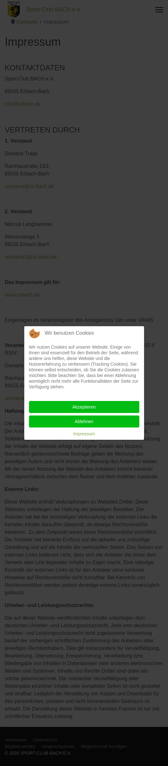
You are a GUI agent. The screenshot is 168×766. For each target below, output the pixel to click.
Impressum (84, 433)
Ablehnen (84, 421)
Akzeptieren (84, 407)
